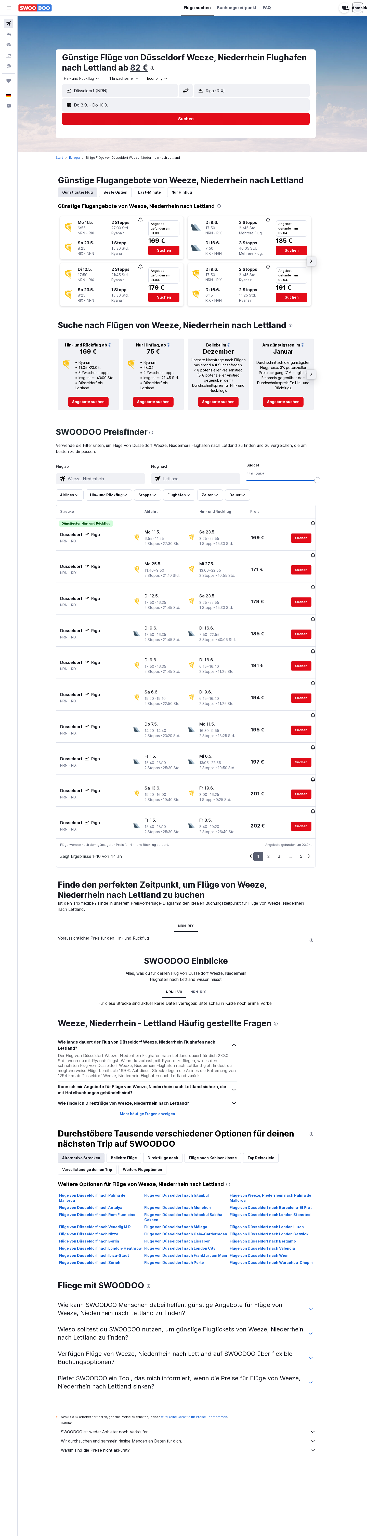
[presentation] (159, 68)
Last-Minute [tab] (156, 192)
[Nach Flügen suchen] (8, 23)
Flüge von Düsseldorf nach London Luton (273, 1170)
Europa (81, 157)
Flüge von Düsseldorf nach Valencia (268, 1192)
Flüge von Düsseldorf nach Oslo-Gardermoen (192, 1177)
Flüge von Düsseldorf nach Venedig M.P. (101, 1170)
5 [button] (307, 799)
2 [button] (275, 799)
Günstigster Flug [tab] (84, 192)
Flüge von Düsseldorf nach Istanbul (183, 1139)
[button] (8, 8)
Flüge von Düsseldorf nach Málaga (182, 1170)
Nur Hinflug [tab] (188, 192)
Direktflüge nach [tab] (169, 1101)
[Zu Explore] (8, 66)
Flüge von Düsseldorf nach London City (186, 1192)
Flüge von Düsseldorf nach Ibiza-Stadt (100, 1199)
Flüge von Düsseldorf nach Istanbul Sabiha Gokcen (190, 1160)
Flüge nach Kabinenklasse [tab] (219, 1101)
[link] (95, 402)
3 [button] (285, 799)
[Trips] (8, 81)
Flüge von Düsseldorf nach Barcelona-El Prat (277, 1151)
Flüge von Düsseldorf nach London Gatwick (275, 1177)
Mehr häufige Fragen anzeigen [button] (153, 1057)
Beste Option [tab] (122, 192)
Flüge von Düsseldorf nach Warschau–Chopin (277, 1206)
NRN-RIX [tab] (192, 869)
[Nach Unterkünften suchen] (8, 34)
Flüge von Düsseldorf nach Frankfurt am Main (192, 1199)
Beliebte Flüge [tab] (130, 1101)
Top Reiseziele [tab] (267, 1101)
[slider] (324, 480)
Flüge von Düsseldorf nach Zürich (96, 1206)
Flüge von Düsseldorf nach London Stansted (276, 1158)
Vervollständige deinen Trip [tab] (94, 1113)
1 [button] (265, 799)
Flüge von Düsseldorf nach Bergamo (269, 1184)
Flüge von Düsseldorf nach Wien (265, 1199)
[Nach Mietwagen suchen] (8, 45)
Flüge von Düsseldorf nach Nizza (95, 1177)
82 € (146, 68)
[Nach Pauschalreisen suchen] (8, 55)
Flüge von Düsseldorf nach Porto (180, 1206)
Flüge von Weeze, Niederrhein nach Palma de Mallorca (277, 1141)
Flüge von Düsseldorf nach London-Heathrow (106, 1192)
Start (66, 157)
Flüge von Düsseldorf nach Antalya (97, 1151)
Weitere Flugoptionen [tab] (149, 1113)
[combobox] (88, 78)
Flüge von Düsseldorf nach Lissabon (184, 1184)
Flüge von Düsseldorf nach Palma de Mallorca (98, 1141)
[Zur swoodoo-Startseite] (35, 7)
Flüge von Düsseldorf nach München (184, 1151)
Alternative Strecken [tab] (88, 1101)
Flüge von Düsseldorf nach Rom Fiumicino (103, 1158)
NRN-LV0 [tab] (180, 935)
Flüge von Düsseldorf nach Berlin (95, 1184)
